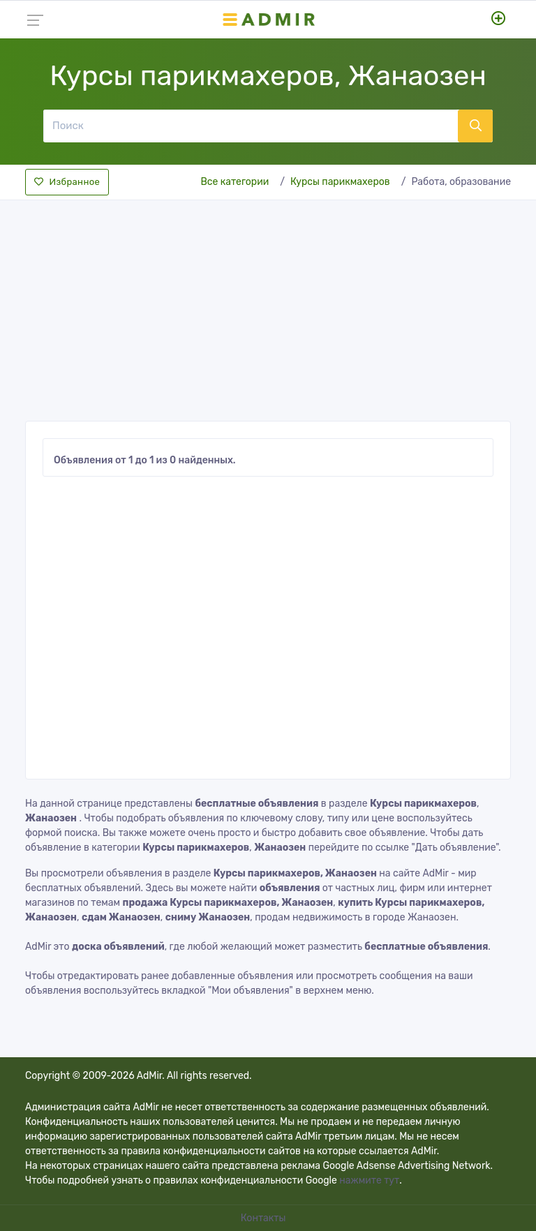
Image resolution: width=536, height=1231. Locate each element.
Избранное (67, 182)
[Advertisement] (268, 306)
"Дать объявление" (455, 847)
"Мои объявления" (250, 991)
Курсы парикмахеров (340, 182)
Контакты (264, 1218)
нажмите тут (369, 1180)
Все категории (234, 182)
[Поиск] (250, 126)
